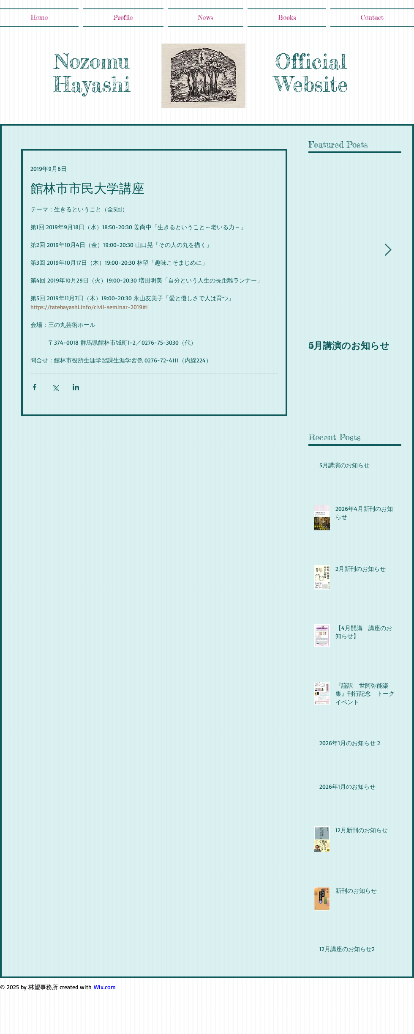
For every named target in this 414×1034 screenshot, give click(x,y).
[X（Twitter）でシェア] (55, 387)
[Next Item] (388, 250)
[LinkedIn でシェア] (76, 387)
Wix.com (105, 986)
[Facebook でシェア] (34, 387)
